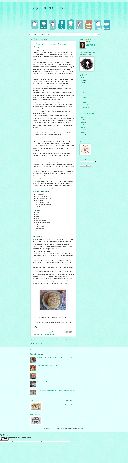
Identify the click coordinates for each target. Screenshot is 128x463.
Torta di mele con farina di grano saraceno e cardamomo (52, 373)
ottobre (85, 92)
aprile (84, 102)
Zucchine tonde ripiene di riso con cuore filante (49, 365)
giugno (84, 97)
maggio (85, 100)
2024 (82, 80)
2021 (82, 117)
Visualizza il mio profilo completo (90, 44)
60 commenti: (58, 332)
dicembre (85, 87)
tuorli (52, 334)
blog (59, 178)
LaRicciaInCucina (92, 42)
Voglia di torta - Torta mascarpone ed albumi (49, 382)
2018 (82, 124)
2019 (82, 122)
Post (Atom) (39, 343)
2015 (82, 132)
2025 (82, 78)
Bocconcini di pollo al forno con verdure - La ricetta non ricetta (54, 357)
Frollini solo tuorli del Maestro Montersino (88, 112)
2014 (82, 134)
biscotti (39, 334)
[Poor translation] (6, 439)
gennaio (85, 110)
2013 (82, 137)
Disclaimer (42, 34)
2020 (82, 119)
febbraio (85, 107)
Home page (35, 34)
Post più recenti (36, 340)
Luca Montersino (45, 334)
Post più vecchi (71, 340)
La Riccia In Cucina (48, 7)
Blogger (81, 428)
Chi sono (50, 34)
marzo (84, 105)
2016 (82, 129)
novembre (85, 90)
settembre (86, 95)
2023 (82, 83)
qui (59, 71)
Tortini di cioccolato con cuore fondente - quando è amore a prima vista (56, 390)
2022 (82, 85)
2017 (82, 127)
